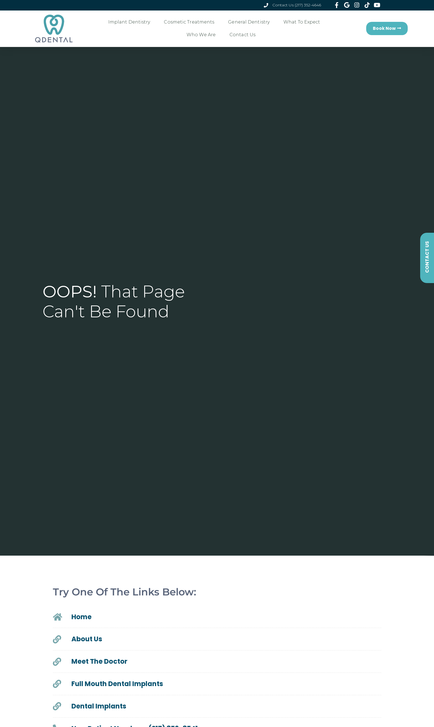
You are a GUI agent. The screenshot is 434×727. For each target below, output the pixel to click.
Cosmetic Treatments (190, 22)
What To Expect (303, 22)
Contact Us (242, 34)
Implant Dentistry (130, 22)
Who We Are (202, 35)
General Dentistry (250, 22)
